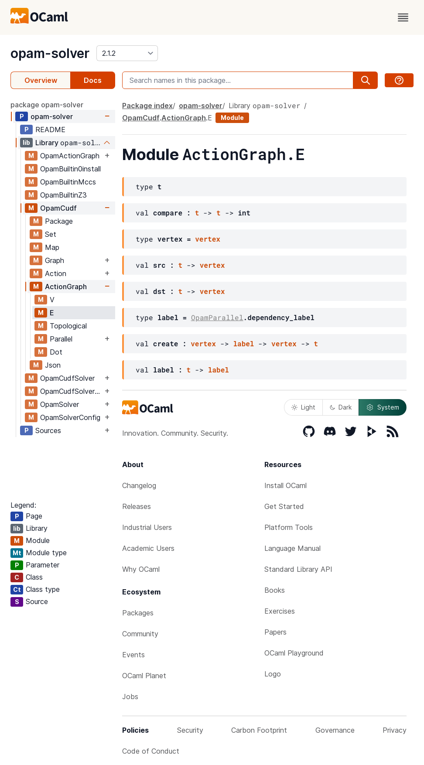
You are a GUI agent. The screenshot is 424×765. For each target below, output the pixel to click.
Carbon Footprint (259, 730)
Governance (335, 730)
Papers (275, 632)
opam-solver (49, 53)
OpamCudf (58, 208)
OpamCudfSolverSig (71, 391)
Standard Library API (298, 569)
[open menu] (403, 17)
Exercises (279, 611)
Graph (54, 260)
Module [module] (232, 117)
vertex (207, 238)
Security (190, 730)
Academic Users (148, 548)
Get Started (284, 506)
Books (274, 590)
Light (303, 407)
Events (133, 654)
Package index (147, 105)
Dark (341, 407)
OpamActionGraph (69, 155)
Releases (136, 506)
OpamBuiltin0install (70, 168)
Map (52, 247)
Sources (48, 430)
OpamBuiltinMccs (68, 182)
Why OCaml (141, 569)
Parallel (61, 339)
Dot (56, 352)
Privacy (395, 730)
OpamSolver (59, 404)
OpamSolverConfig (70, 417)
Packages (138, 612)
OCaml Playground (294, 653)
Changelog (139, 485)
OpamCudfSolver (67, 378)
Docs (93, 80)
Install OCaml (285, 485)
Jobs (130, 696)
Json (53, 365)
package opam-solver (46, 104)
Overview (40, 80)
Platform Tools (288, 527)
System (382, 407)
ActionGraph (66, 286)
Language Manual (292, 548)
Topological (68, 325)
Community (140, 633)
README (50, 129)
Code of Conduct (150, 751)
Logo (272, 673)
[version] (127, 53)
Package (59, 221)
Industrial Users (147, 527)
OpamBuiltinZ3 (63, 195)
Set (50, 234)
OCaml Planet (144, 675)
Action (55, 273)
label (243, 343)
